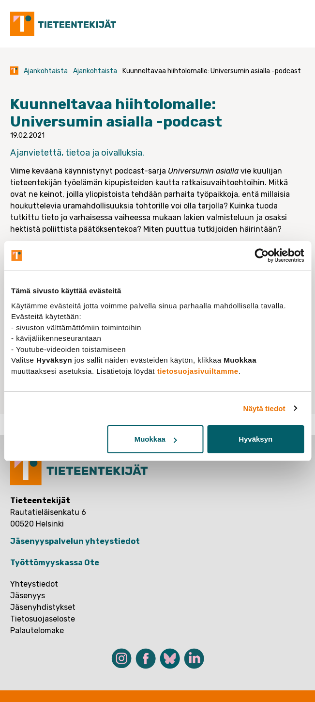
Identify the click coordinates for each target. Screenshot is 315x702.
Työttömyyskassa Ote (54, 562)
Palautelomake (37, 630)
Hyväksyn (255, 439)
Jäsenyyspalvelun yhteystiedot (75, 541)
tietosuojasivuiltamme (198, 371)
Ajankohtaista (46, 71)
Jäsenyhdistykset (42, 607)
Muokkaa (156, 439)
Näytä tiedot (264, 408)
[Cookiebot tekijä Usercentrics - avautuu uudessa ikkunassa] (261, 255)
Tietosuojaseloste (42, 618)
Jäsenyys (27, 595)
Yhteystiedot (34, 584)
